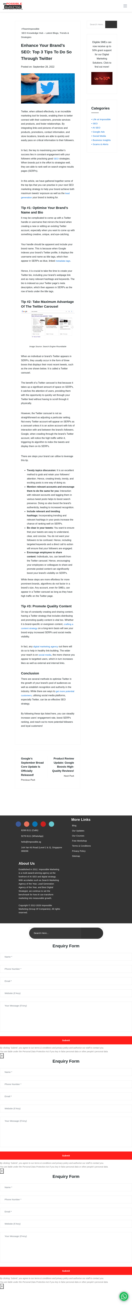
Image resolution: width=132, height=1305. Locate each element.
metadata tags (63, 260)
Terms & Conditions (81, 855)
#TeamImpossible (30, 29)
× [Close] (2, 1067)
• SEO (94, 123)
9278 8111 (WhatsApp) (32, 845)
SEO (56, 158)
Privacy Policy (79, 860)
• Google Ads (98, 132)
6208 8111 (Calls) (29, 839)
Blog (74, 834)
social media (45, 654)
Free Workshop (79, 850)
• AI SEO (96, 127)
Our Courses (78, 844)
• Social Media (98, 136)
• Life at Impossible (101, 119)
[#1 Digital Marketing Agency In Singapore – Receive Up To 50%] (123, 1296)
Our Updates (78, 839)
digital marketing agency (46, 646)
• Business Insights (101, 140)
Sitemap (76, 865)
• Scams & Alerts (100, 144)
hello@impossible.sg (31, 851)
